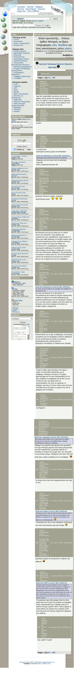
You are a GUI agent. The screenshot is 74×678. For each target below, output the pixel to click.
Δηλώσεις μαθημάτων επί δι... (20, 168)
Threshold (16, 273)
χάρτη (68, 48)
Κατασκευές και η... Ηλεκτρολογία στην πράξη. (44, 357)
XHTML (44, 663)
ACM (16, 84)
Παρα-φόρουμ (44, 619)
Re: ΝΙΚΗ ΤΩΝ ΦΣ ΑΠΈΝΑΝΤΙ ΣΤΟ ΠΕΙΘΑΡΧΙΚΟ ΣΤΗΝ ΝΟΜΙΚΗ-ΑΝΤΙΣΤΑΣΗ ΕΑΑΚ (44, 186)
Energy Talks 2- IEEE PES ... (19, 211)
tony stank (16, 188)
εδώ (54, 45)
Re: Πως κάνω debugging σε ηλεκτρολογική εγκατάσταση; (43, 431)
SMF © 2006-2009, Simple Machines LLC (43, 662)
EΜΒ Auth (18, 100)
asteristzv (15, 307)
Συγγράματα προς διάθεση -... (20, 241)
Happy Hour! (21, 11)
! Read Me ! (30, 7)
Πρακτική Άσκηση (20, 61)
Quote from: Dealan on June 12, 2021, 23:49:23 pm (51, 511)
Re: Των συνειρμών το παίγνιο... (44, 118)
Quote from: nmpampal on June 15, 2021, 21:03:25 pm (51, 437)
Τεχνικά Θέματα (31, 9)
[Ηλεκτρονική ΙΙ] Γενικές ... (18, 186)
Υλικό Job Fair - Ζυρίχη (18, 272)
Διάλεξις (15, 218)
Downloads (21, 7)
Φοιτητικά (20, 9)
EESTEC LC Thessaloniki (17, 97)
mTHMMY (18, 78)
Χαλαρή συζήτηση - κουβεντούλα (44, 111)
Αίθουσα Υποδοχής (43, 82)
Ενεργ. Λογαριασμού (21, 43)
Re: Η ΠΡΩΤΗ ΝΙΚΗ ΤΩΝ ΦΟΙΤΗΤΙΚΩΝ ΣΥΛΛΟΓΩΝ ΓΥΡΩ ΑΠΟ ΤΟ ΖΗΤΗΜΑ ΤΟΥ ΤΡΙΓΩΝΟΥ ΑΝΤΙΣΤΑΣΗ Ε (44, 548)
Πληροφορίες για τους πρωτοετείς (44, 86)
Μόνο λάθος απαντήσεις (18, 162)
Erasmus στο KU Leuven (18, 247)
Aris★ (15, 176)
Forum (16, 39)
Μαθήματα (39, 7)
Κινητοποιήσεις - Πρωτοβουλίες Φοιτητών (44, 177)
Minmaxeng (16, 312)
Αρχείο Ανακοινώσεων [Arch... (20, 205)
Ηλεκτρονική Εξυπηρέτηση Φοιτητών (20, 64)
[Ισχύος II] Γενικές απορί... (18, 192)
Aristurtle (17, 86)
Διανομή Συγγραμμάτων (23, 67)
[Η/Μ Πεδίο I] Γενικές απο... (19, 260)
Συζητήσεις (41, 9)
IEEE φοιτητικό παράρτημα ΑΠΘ (18, 105)
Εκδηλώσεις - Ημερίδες (43, 468)
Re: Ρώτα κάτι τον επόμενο (43, 144)
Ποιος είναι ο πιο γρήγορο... (19, 266)
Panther (17, 111)
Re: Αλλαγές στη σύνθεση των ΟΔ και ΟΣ (44, 633)
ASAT (16, 90)
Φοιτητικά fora (19, 57)
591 (54, 78)
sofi (14, 194)
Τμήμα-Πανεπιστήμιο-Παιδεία (44, 171)
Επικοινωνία (18, 45)
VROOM (17, 109)
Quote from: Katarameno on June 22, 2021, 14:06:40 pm (52, 287)
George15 (15, 309)
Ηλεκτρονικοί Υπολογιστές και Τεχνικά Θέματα (44, 351)
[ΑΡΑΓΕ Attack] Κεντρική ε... (19, 174)
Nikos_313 (16, 157)
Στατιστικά (15, 278)
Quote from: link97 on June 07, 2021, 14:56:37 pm (51, 583)
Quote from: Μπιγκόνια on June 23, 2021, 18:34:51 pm (53, 155)
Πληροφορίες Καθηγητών (17, 73)
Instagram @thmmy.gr (22, 76)
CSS (49, 663)
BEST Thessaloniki (21, 94)
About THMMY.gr (33, 11)
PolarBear (16, 163)
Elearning (17, 55)
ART (15, 88)
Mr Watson (16, 243)
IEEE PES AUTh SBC (19, 212)
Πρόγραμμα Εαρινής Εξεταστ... (20, 180)
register (40, 21)
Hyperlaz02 (16, 230)
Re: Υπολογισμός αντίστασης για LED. (44, 364)
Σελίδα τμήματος (20, 51)
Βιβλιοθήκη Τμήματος (22, 53)
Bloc (40, 663)
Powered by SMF (24, 662)
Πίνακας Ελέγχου (18, 117)
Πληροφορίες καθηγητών (18, 229)
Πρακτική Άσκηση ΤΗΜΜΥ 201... (20, 217)
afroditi (15, 310)
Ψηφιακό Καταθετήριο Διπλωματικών (20, 69)
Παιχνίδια (44, 115)
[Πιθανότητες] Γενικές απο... (19, 223)
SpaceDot (17, 107)
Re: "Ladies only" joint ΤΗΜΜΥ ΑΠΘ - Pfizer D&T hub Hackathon (44, 473)
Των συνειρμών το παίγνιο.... (19, 156)
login (33, 21)
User (14, 200)
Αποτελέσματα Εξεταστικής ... (20, 199)
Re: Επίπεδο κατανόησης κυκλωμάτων (44, 91)
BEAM (16, 92)
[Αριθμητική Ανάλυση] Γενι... (19, 235)
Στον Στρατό (44, 574)
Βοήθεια (63, 45)
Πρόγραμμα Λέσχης (21, 59)
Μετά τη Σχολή (43, 572)
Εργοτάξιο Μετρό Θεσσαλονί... (20, 253)
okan (14, 255)
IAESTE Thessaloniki (22, 102)
